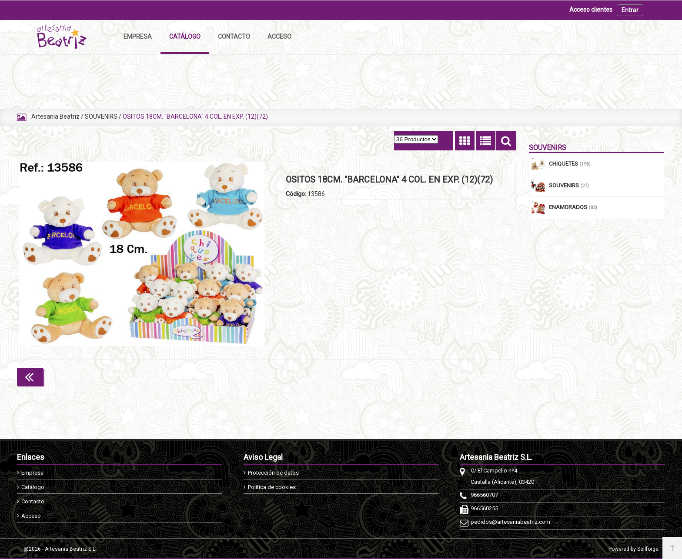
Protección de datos (273, 472)
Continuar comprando (477, 376)
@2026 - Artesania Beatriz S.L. (60, 549)
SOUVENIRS (101, 116)
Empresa (32, 472)
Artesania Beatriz (55, 116)
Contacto (32, 501)
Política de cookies (272, 487)
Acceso (31, 515)
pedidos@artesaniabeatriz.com (510, 522)
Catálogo (32, 487)
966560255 (484, 508)
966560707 (484, 495)
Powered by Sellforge (633, 549)
